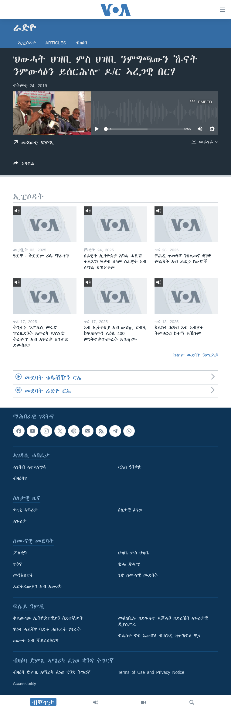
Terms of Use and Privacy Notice (151, 672)
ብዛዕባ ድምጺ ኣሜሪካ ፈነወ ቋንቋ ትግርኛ (51, 672)
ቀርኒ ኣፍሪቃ (25, 510)
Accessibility (24, 684)
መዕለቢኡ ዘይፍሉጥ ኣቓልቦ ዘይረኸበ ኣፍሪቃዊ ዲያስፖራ (163, 622)
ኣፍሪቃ (19, 521)
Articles (56, 43)
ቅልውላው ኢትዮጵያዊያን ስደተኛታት (48, 618)
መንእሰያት (23, 575)
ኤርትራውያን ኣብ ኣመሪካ (37, 587)
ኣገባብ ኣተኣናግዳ (29, 467)
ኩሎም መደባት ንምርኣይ (195, 355)
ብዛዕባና (20, 478)
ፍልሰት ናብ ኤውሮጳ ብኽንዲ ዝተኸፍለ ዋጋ (159, 636)
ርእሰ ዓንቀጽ (129, 467)
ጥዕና (17, 564)
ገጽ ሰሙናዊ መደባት (138, 575)
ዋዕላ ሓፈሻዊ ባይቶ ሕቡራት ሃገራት (47, 629)
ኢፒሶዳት (27, 43)
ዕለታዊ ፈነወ (130, 510)
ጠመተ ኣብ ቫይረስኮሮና (36, 641)
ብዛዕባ (81, 43)
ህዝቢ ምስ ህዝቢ (133, 553)
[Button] (24, 165)
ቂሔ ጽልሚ (129, 564)
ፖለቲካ (20, 553)
